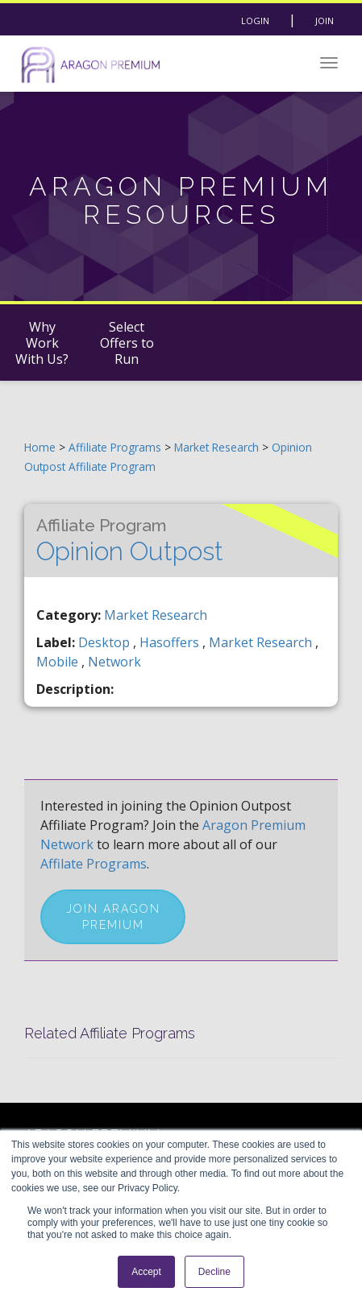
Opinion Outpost (129, 540)
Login (255, 20)
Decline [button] (214, 1271)
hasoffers (170, 642)
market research (262, 642)
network (114, 662)
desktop (105, 642)
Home (40, 447)
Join (324, 20)
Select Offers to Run (127, 343)
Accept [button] (146, 1271)
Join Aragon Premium (113, 916)
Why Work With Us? (42, 343)
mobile (58, 662)
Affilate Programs (93, 864)
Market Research (218, 447)
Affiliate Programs (115, 447)
